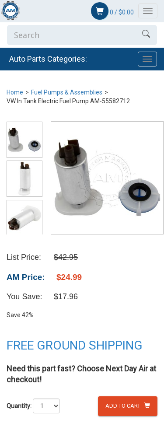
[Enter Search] (71, 35)
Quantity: (19, 405)
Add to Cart (127, 405)
